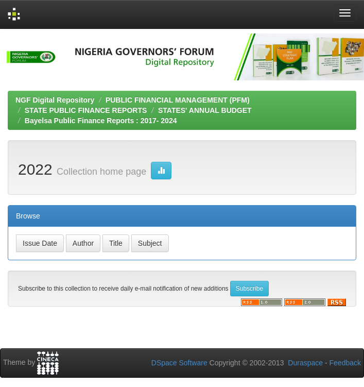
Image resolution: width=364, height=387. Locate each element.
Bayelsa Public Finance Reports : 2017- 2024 (101, 120)
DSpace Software (179, 363)
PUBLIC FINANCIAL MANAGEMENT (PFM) (178, 100)
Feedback (345, 363)
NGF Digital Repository (54, 100)
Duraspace (305, 363)
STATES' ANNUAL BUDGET (205, 110)
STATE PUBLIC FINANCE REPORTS (86, 110)
